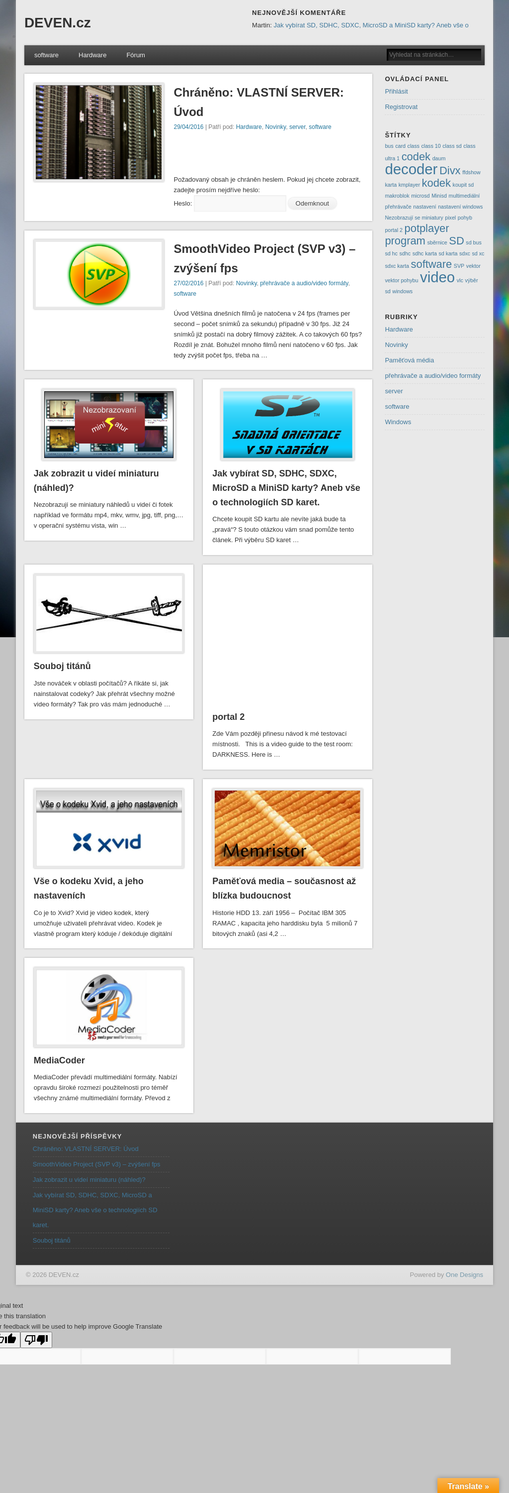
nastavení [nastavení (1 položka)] (424, 207)
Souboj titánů (62, 666)
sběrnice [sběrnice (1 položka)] (437, 242)
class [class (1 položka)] (414, 146)
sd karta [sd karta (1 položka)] (447, 253)
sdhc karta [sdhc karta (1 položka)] (425, 253)
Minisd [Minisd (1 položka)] (439, 196)
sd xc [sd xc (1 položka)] (478, 253)
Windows (398, 422)
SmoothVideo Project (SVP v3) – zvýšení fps (97, 1164)
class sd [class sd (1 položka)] (452, 146)
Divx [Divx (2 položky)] (450, 170)
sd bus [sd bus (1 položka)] (473, 242)
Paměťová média (409, 360)
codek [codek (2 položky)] (416, 156)
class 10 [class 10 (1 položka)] (430, 146)
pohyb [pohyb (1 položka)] (465, 218)
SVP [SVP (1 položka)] (459, 266)
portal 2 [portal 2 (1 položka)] (394, 230)
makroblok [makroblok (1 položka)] (397, 196)
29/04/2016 (188, 126)
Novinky (275, 126)
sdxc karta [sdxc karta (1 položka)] (397, 266)
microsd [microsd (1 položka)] (420, 196)
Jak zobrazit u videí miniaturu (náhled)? (89, 1179)
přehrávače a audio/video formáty (304, 283)
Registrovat (401, 107)
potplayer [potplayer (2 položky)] (427, 228)
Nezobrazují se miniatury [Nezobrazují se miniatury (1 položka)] (414, 218)
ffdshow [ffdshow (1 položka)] (471, 172)
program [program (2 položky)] (405, 240)
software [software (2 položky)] (431, 264)
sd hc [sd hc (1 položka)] (391, 253)
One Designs (464, 1274)
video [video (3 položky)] (437, 277)
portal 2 (228, 717)
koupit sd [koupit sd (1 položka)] (463, 185)
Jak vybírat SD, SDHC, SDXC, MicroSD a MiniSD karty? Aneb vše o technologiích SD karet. (286, 487)
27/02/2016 (188, 283)
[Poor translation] (36, 1340)
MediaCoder (59, 1060)
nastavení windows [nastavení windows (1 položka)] (460, 207)
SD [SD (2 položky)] (456, 240)
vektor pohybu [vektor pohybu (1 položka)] (401, 280)
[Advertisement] (289, 156)
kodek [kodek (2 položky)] (436, 183)
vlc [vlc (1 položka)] (460, 280)
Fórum (135, 55)
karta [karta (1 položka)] (391, 185)
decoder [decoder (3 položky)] (411, 169)
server (297, 126)
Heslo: (229, 203)
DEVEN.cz (57, 22)
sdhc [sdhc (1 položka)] (405, 253)
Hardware (92, 55)
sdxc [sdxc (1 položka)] (464, 253)
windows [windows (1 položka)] (402, 291)
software (46, 55)
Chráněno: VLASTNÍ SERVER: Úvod (86, 1148)
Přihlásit (396, 91)
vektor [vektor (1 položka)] (473, 266)
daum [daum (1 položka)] (439, 158)
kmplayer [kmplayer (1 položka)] (409, 185)
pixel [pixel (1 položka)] (450, 218)
